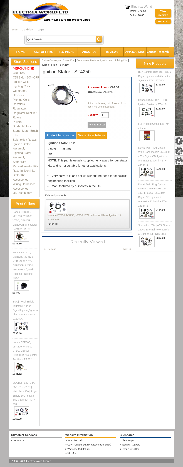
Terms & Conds (75, 440)
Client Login (127, 440)
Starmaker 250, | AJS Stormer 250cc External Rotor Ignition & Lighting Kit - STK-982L (154, 229)
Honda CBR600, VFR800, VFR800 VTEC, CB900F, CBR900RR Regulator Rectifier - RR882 (25, 351)
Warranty (72, 449)
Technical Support (131, 444)
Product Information (60, 135)
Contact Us (18, 440)
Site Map (71, 453)
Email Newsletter (130, 449)
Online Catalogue (51, 60)
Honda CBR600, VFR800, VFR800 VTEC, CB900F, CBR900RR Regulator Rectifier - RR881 (25, 220)
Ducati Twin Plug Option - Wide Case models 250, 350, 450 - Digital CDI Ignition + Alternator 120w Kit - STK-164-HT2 (154, 156)
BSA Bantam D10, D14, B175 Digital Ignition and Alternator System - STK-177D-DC (154, 76)
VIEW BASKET (163, 13)
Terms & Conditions (23, 29)
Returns (86, 449)
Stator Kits (69, 60)
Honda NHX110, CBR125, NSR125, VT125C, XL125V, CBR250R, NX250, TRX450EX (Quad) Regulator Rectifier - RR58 (24, 265)
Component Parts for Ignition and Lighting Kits (102, 60)
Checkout (163, 21)
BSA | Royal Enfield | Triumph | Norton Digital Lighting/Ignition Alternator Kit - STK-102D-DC (25, 310)
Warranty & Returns (91, 135)
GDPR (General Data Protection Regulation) (89, 444)
